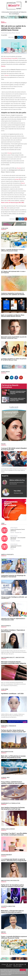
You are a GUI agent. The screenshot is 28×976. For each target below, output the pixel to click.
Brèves (2, 21)
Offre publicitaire (20, 964)
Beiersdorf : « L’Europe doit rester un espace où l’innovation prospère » (12, 911)
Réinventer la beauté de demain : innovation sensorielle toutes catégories (13, 662)
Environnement (6, 854)
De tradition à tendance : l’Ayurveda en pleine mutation (13, 630)
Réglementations (7, 751)
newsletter (9, 966)
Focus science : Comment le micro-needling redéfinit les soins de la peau (12, 782)
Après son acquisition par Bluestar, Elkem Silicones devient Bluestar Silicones (12, 315)
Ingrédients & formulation (10, 803)
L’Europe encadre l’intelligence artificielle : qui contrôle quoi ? (14, 597)
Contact (11, 964)
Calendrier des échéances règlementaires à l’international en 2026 (13, 619)
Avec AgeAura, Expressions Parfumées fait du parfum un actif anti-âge (13, 808)
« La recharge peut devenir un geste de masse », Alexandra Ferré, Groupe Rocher (13, 859)
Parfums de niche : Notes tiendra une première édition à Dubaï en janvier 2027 (13, 730)
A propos (4, 964)
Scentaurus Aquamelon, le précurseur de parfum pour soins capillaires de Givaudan (13, 294)
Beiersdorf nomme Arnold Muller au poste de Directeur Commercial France (13, 337)
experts (5, 476)
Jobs (2, 523)
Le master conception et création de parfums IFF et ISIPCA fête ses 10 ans (13, 359)
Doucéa (3, 66)
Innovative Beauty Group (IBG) (10, 58)
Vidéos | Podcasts (7, 554)
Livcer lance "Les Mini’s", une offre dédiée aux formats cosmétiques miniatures (14, 834)
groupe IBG (18, 179)
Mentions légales (18, 966)
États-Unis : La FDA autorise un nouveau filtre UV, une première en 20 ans (13, 756)
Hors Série (4, 689)
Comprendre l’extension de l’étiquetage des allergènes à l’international (13, 576)
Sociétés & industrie (8, 906)
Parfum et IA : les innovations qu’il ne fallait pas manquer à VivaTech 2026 (12, 885)
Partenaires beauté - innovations (10, 386)
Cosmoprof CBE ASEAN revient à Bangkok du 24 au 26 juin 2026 (14, 448)
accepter (22, 970)
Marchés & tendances (8, 726)
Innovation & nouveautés (10, 880)
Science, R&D (5, 777)
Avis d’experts (6, 625)
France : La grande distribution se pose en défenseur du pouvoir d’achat (12, 250)
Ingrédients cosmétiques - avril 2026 (12, 693)
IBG (9, 200)
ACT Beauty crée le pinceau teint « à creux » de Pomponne (13, 272)
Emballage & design (8, 829)
